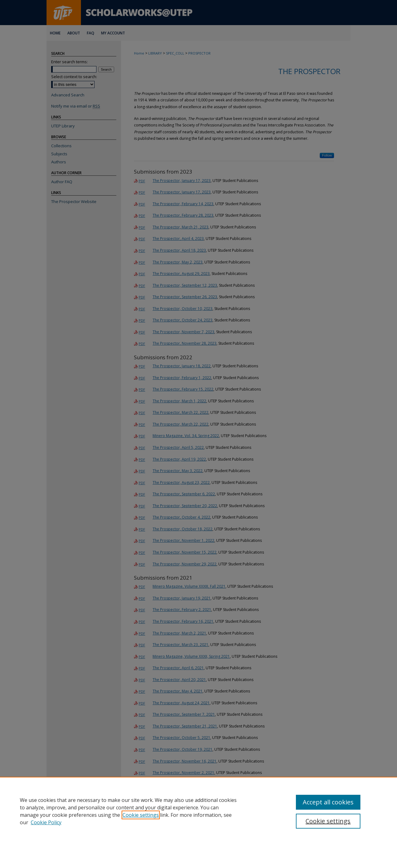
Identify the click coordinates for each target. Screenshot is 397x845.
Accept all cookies (328, 802)
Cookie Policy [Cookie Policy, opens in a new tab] (46, 822)
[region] (198, 811)
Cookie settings (141, 815)
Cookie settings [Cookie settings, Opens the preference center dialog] (328, 821)
